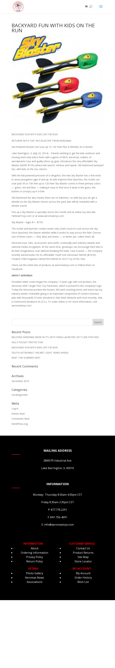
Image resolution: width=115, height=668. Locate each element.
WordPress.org (20, 423)
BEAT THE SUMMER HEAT (26, 357)
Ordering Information (34, 552)
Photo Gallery (34, 573)
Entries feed (18, 413)
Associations (34, 582)
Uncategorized (19, 394)
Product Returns (83, 552)
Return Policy (34, 561)
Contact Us (83, 548)
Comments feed (20, 418)
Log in (15, 408)
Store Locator (83, 561)
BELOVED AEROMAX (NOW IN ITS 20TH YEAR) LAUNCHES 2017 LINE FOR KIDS (55, 337)
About (34, 548)
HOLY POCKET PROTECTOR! (27, 342)
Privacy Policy (34, 557)
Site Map (83, 557)
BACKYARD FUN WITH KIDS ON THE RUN (35, 347)
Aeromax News (34, 577)
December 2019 (20, 381)
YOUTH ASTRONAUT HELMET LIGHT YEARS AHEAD (40, 352)
